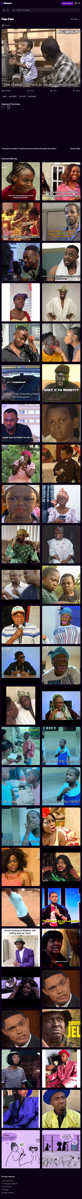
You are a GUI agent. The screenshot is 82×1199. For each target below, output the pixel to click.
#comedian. (32, 96)
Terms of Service (8, 1181)
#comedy (22, 96)
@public (7, 25)
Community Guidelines (9, 1184)
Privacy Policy (6, 1187)
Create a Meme (67, 3)
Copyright (5, 1190)
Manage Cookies (7, 1193)
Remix (30, 91)
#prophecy (12, 96)
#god (4, 96)
